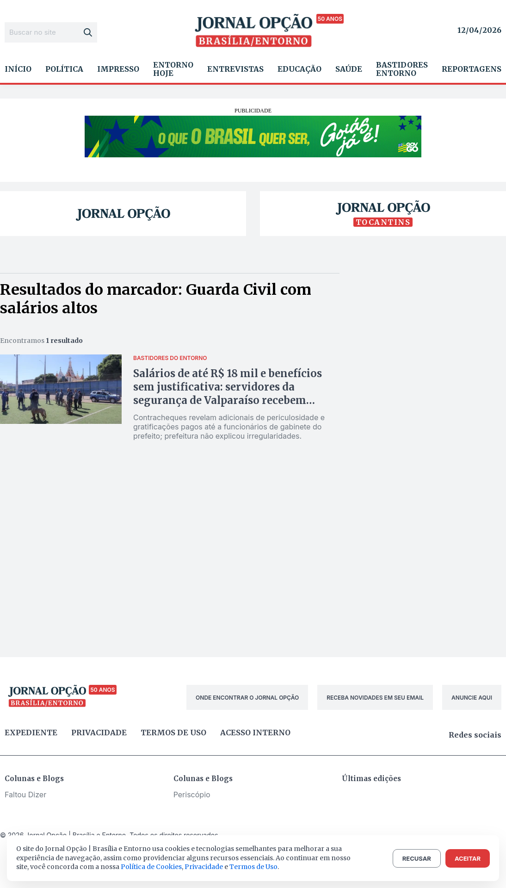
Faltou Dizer (25, 794)
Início (18, 69)
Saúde (348, 69)
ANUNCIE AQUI (471, 697)
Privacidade (99, 732)
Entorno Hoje (173, 69)
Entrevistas (235, 69)
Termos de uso (173, 732)
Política (64, 69)
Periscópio (191, 794)
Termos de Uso (253, 867)
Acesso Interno (255, 732)
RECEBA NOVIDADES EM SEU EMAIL (375, 697)
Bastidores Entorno (402, 69)
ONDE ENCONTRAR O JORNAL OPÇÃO (247, 697)
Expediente (31, 732)
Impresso (118, 69)
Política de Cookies (151, 867)
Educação (299, 69)
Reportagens (471, 69)
